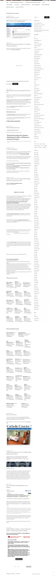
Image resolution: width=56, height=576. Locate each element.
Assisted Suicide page (11, 114)
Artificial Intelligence (37, 40)
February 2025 (36, 175)
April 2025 (35, 172)
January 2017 (36, 302)
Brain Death (36, 42)
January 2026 (36, 156)
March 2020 (36, 259)
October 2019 (36, 268)
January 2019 (36, 282)
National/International (37, 97)
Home (7, 2)
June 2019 (35, 275)
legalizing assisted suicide (23, 219)
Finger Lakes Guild (37, 67)
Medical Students (36, 90)
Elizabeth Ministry (36, 58)
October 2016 (36, 303)
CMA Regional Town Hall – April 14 (39, 24)
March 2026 (36, 152)
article (22, 417)
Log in (35, 314)
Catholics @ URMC (37, 45)
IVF (34, 81)
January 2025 (36, 177)
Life (34, 86)
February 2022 (36, 218)
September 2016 (36, 305)
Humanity (35, 79)
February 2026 (36, 154)
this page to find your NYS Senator (17, 106)
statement (8, 457)
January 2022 (36, 220)
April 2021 (35, 236)
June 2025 (35, 168)
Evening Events (36, 63)
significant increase (16, 220)
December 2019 (36, 264)
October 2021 (36, 225)
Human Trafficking (37, 77)
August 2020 (36, 250)
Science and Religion (37, 122)
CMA (35, 47)
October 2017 (36, 291)
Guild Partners (36, 74)
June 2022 (35, 211)
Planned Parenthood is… (13, 127)
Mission (35, 95)
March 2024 (36, 191)
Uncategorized (36, 129)
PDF (18, 166)
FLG (42, 145)
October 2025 (36, 161)
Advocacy (35, 38)
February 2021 (36, 239)
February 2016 (36, 309)
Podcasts (35, 106)
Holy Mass (45, 145)
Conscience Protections (37, 49)
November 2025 (36, 159)
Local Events (36, 88)
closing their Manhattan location (12, 130)
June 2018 (35, 284)
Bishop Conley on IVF (12, 17)
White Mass (36, 136)
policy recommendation (16, 49)
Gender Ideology (36, 70)
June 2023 (35, 200)
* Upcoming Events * (9, 4)
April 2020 (35, 257)
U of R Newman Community (38, 127)
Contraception (36, 51)
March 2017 (36, 298)
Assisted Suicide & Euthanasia (19, 117)
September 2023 (36, 197)
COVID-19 (35, 52)
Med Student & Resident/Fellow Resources (16, 2)
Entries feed (36, 316)
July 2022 (35, 209)
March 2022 (36, 216)
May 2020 (35, 255)
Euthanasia (36, 61)
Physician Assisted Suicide (38, 104)
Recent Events (17, 4)
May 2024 (35, 188)
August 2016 (36, 307)
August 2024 (36, 184)
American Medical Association (13, 213)
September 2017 (36, 293)
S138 (27, 199)
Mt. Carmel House (11, 414)
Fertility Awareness (37, 65)
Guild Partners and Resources (25, 4)
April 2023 (35, 204)
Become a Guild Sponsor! (46, 4)
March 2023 (36, 206)
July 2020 (35, 252)
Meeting (36, 147)
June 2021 (35, 232)
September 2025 (36, 163)
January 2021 (36, 241)
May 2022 (35, 213)
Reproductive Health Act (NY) (38, 118)
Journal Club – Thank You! (38, 28)
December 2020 (36, 243)
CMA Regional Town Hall (38, 26)
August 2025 (36, 165)
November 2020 (36, 245)
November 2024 (36, 179)
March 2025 (36, 174)
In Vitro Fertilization (11, 149)
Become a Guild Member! (36, 4)
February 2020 (36, 261)
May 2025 (35, 170)
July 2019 (35, 273)
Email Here (27, 286)
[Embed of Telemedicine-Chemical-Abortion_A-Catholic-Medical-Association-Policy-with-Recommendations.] (18, 65)
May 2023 (35, 202)
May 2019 (35, 277)
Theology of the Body (37, 125)
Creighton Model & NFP (37, 54)
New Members (36, 99)
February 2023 (36, 207)
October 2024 (36, 181)
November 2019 (36, 266)
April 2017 (35, 296)
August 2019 (36, 271)
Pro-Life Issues (36, 113)
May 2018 (35, 286)
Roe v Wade (36, 120)
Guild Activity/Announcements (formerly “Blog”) (33, 2)
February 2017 (36, 300)
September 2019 (36, 270)
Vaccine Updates (36, 131)
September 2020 (36, 248)
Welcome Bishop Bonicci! (38, 23)
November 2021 (36, 223)
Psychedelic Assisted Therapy (38, 115)
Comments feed (36, 318)
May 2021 (35, 234)
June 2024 (35, 186)
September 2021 (36, 227)
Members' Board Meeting (38, 93)
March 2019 (36, 280)
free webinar (25, 533)
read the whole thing (21, 21)
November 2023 (36, 193)
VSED (35, 134)
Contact (43, 2)
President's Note (36, 109)
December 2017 (36, 289)
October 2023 (36, 195)
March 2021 (36, 238)
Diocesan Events (36, 56)
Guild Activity (36, 72)
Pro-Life (35, 111)
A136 (23, 199)
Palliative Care (36, 102)
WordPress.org (36, 320)
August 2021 (36, 229)
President (39, 147)
